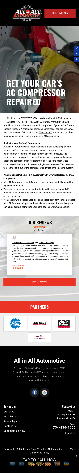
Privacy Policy (41, 452)
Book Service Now (60, 12)
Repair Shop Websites (34, 449)
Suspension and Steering (23, 242)
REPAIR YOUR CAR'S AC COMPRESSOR (49, 122)
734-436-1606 (45, 132)
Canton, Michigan (46, 242)
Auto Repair (10, 416)
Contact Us (10, 426)
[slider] (39, 227)
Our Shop (9, 411)
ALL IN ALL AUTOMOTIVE (19, 118)
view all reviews (39, 281)
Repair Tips (10, 421)
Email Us (70, 433)
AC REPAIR (23, 122)
